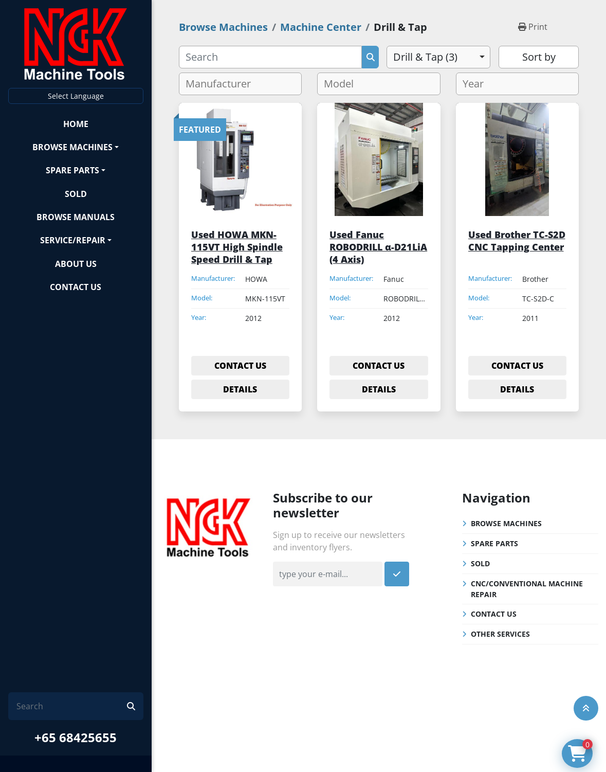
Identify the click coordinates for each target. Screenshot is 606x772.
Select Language (76, 96)
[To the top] (586, 708)
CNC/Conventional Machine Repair (527, 589)
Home (75, 124)
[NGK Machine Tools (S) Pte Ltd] (208, 526)
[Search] (71, 706)
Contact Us (75, 287)
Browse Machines (72, 147)
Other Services (500, 634)
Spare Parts (72, 170)
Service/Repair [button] (72, 240)
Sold (76, 194)
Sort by (539, 57)
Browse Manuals (75, 217)
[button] (76, 146)
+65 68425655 (75, 737)
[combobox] (438, 57)
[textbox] (222, 84)
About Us (76, 264)
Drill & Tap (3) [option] (425, 57)
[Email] (327, 574)
